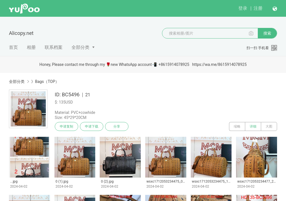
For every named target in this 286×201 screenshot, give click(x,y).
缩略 (237, 126)
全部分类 (80, 47)
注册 (258, 8)
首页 (13, 47)
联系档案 (54, 47)
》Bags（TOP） (45, 81)
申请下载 (91, 126)
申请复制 (66, 126)
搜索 (267, 33)
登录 (242, 8)
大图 (269, 126)
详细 (253, 126)
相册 (31, 47)
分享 (116, 126)
